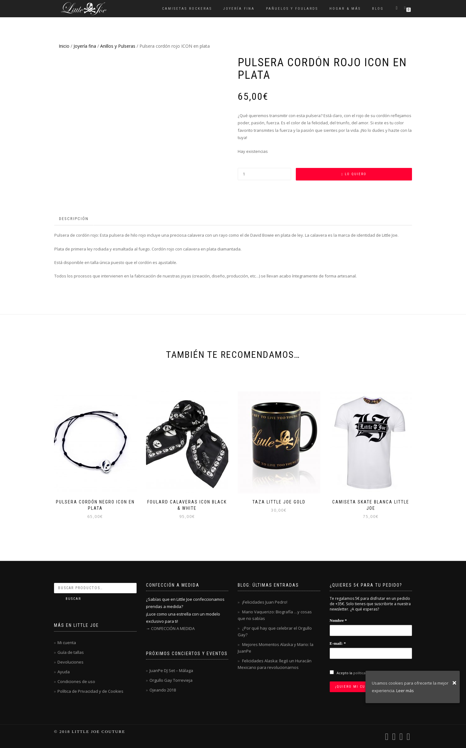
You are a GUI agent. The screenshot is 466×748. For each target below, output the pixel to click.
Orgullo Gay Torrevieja (170, 680)
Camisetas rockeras (187, 9)
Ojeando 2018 (162, 690)
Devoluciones (70, 662)
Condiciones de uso (76, 681)
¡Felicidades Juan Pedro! (264, 602)
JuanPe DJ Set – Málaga (171, 670)
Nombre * (338, 620)
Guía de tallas (70, 652)
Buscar (73, 599)
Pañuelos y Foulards (292, 9)
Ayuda (63, 672)
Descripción (74, 218)
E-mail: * (338, 643)
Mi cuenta (66, 642)
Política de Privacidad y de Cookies (90, 691)
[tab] (74, 219)
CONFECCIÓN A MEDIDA (173, 628)
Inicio (64, 46)
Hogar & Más (345, 9)
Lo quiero (355, 174)
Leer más (405, 690)
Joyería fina (239, 9)
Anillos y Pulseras (117, 46)
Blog (378, 9)
